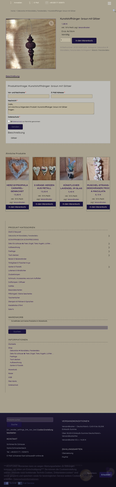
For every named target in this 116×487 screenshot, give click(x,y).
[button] (51, 23)
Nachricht (13, 101)
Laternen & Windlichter (17, 271)
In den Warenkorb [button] (17, 207)
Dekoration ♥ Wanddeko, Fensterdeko (23, 236)
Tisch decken (13, 255)
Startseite (12, 344)
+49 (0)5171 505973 (55, 2)
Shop (10, 348)
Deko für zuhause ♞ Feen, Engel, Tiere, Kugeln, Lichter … (31, 354)
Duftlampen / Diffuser (16, 282)
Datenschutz (14, 117)
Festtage (11, 251)
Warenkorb (12, 370)
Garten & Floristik (15, 267)
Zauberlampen (14, 274)
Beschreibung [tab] (13, 76)
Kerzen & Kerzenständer (17, 259)
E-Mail (33, 2)
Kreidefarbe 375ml (15, 305)
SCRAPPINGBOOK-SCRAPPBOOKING (23, 240)
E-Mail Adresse (58, 93)
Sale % (11, 309)
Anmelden (15, 2)
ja (10, 121)
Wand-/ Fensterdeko (100, 50)
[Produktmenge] (65, 40)
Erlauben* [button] (105, 475)
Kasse (10, 373)
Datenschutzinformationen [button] (26, 479)
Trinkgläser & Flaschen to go (19, 263)
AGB (10, 377)
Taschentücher (14, 298)
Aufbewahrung (14, 247)
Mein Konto (12, 381)
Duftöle (11, 286)
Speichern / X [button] (92, 474)
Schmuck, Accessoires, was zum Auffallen (24, 278)
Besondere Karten (15, 290)
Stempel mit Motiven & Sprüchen (20, 302)
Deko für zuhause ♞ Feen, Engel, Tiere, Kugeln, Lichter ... (30, 244)
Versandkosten (84, 27)
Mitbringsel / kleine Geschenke (20, 294)
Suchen (17, 332)
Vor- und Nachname (17, 93)
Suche (14, 424)
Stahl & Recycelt (14, 232)
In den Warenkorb (84, 41)
